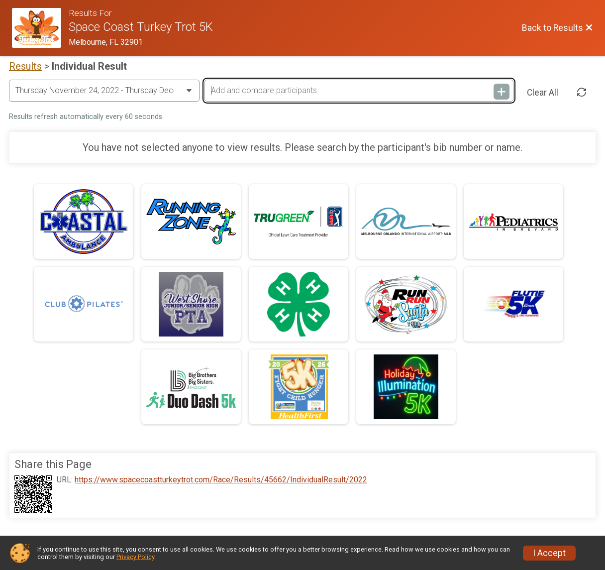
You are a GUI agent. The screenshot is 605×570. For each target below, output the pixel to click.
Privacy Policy (135, 557)
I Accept (549, 553)
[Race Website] (40, 28)
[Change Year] (104, 91)
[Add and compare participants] (358, 91)
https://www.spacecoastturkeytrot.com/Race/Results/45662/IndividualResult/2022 (221, 479)
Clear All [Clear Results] (542, 93)
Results (25, 66)
